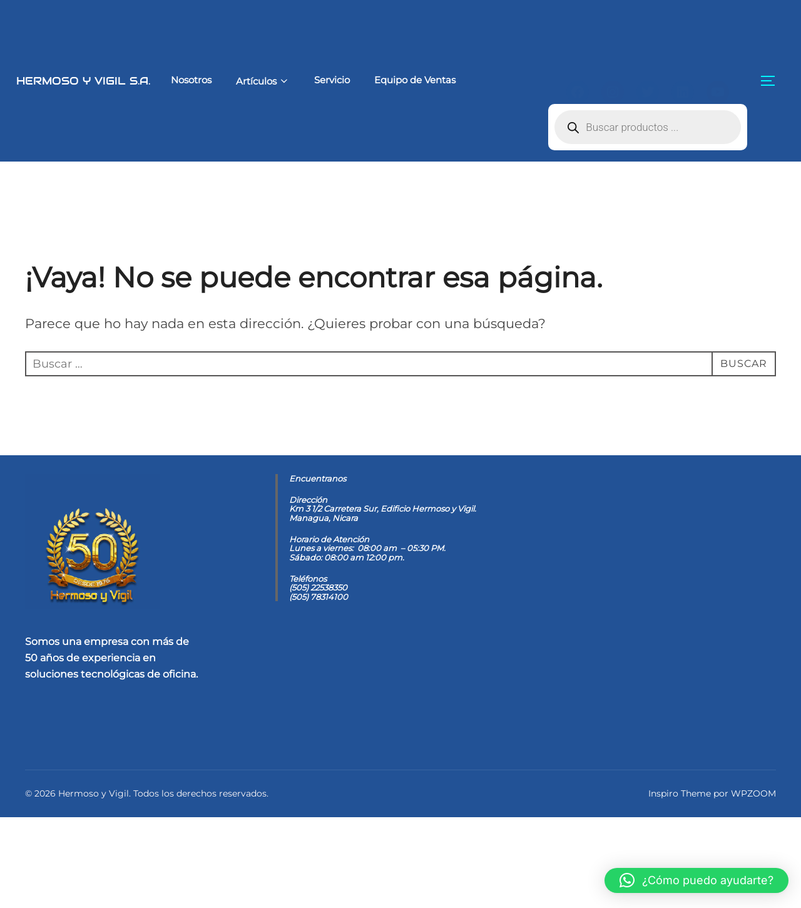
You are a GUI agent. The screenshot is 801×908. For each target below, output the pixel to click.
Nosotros (169, 80)
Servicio (311, 80)
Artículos (241, 81)
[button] (696, 880)
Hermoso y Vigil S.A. (72, 80)
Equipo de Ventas (394, 80)
